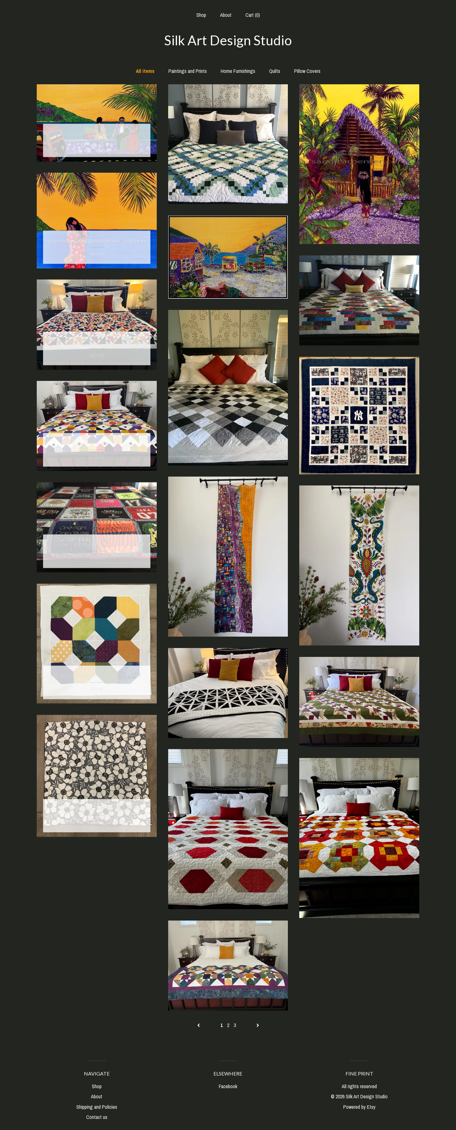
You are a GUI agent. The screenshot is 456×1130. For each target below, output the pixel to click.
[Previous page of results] (199, 1025)
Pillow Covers (307, 70)
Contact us (96, 1117)
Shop (201, 14)
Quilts (274, 70)
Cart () (252, 14)
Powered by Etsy (359, 1106)
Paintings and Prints (187, 70)
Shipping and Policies (96, 1106)
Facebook (228, 1086)
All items (145, 70)
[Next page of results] (257, 1025)
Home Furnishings (238, 70)
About (225, 14)
